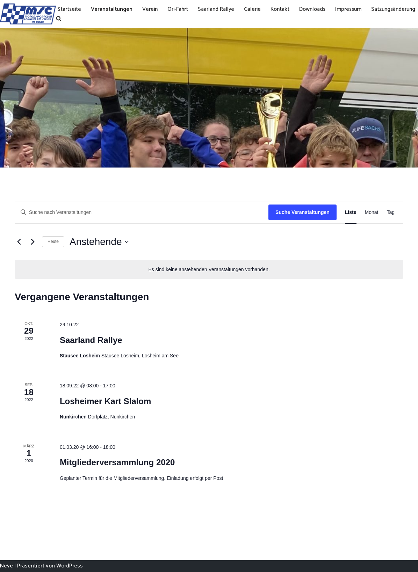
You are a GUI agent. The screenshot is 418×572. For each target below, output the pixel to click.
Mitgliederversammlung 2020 (117, 462)
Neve (6, 566)
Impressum (354, 9)
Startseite (69, 9)
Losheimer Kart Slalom (105, 401)
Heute (53, 241)
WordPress (69, 566)
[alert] (209, 269)
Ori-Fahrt (180, 9)
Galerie (256, 9)
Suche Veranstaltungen (302, 212)
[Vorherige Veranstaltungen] (19, 242)
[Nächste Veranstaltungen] (32, 242)
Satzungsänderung (80, 18)
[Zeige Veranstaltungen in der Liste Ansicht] (350, 212)
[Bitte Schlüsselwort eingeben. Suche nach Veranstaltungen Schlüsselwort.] (141, 212)
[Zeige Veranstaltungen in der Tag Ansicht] (391, 212)
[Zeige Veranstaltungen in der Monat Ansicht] (372, 212)
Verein (152, 9)
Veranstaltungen (113, 9)
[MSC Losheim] (28, 13)
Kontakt (284, 9)
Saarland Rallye (219, 9)
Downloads (317, 9)
